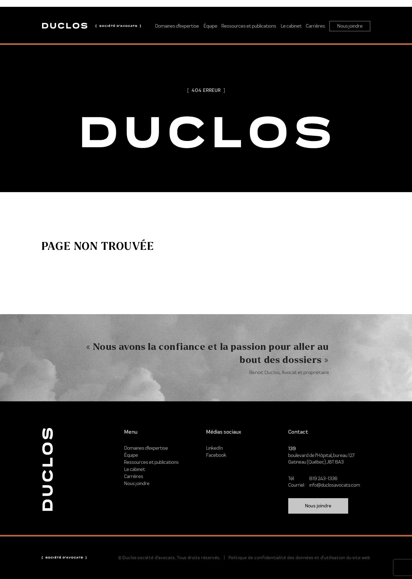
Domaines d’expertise (177, 26)
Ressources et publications (249, 26)
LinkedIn (214, 448)
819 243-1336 (323, 478)
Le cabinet (291, 26)
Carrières (315, 26)
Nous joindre (350, 26)
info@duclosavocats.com (334, 485)
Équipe (210, 26)
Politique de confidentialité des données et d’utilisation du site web (299, 557)
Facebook (216, 455)
